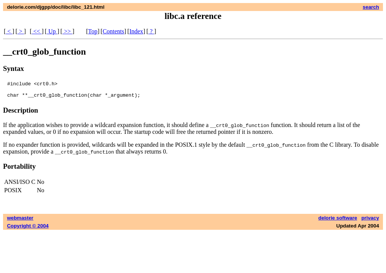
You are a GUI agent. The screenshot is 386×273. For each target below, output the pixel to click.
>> (67, 31)
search (371, 7)
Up (52, 31)
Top (92, 31)
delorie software (338, 221)
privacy (370, 221)
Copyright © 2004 (28, 229)
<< (37, 31)
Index (136, 31)
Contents (113, 31)
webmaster (20, 221)
